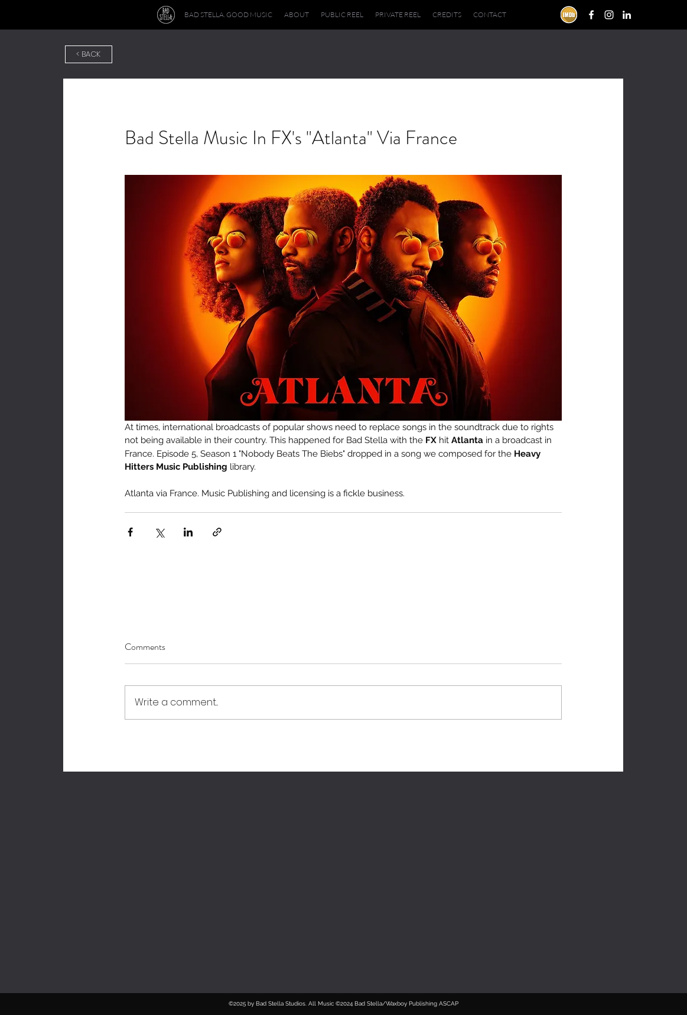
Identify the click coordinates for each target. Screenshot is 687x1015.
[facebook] (591, 15)
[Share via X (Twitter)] (159, 532)
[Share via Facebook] (130, 532)
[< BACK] (88, 54)
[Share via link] (217, 532)
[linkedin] (627, 15)
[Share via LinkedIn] (188, 532)
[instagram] (609, 15)
